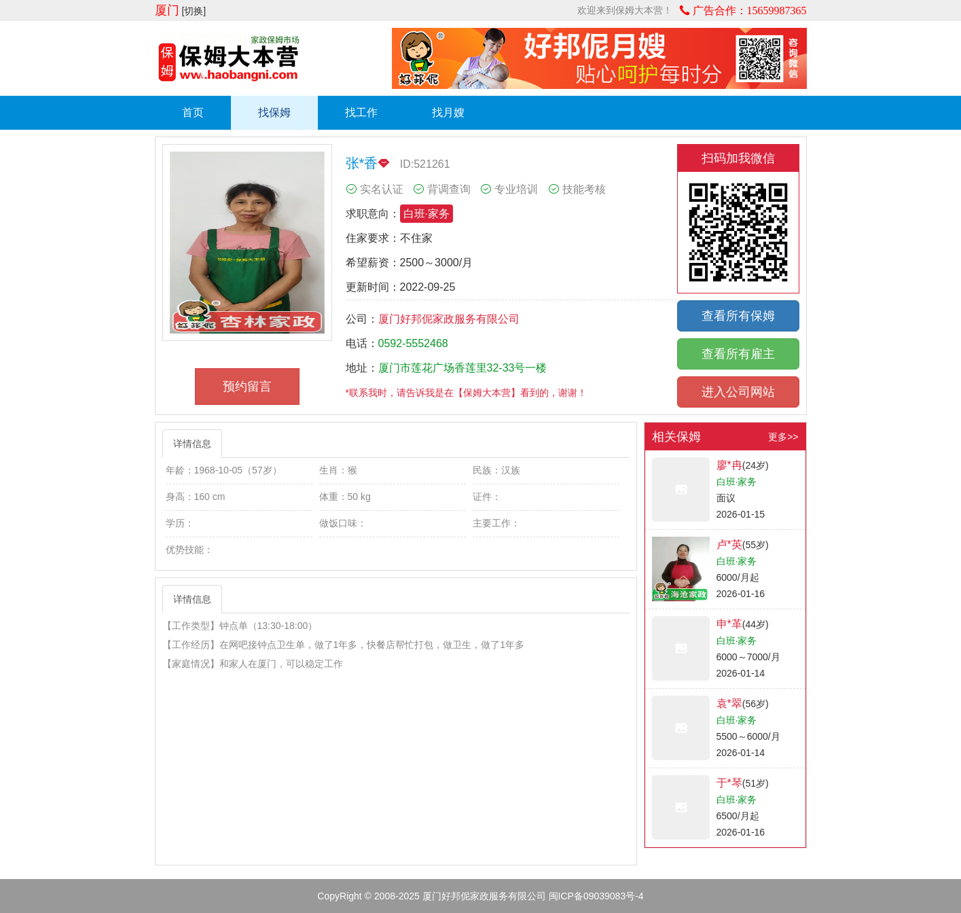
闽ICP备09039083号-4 (596, 896)
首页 (193, 112)
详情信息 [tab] (192, 443)
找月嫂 (448, 112)
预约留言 (247, 386)
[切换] (193, 10)
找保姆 (274, 112)
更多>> (783, 436)
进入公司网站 (738, 392)
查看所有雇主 (738, 354)
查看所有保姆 (738, 316)
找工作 (361, 112)
